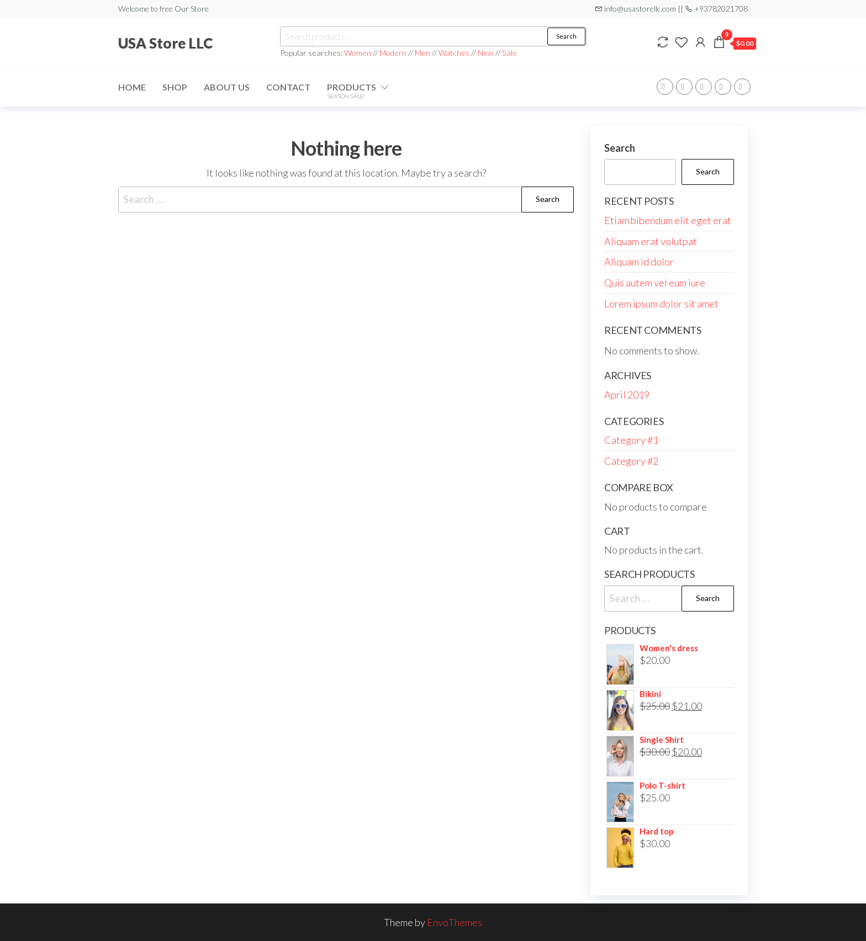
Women (358, 52)
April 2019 (627, 395)
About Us (227, 87)
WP (703, 86)
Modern (392, 52)
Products (351, 90)
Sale (509, 52)
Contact (288, 87)
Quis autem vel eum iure (654, 283)
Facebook (665, 86)
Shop (174, 87)
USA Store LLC (165, 43)
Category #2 (631, 461)
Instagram (723, 86)
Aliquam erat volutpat (650, 241)
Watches (454, 52)
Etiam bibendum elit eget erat (667, 220)
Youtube (742, 86)
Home (132, 87)
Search (566, 36)
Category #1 (631, 440)
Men (422, 52)
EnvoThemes (454, 922)
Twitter (684, 86)
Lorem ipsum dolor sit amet (661, 303)
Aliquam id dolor (639, 262)
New (486, 52)
